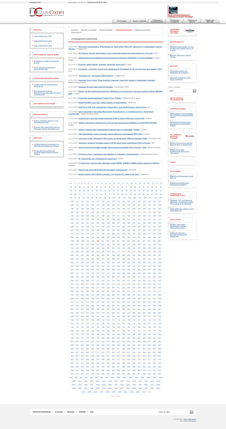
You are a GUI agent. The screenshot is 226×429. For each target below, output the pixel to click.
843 (139, 345)
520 (144, 280)
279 (108, 234)
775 (159, 331)
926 (103, 363)
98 (105, 198)
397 (159, 255)
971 (149, 370)
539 (149, 284)
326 (72, 244)
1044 (104, 388)
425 (118, 262)
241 (98, 226)
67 (161, 190)
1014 (104, 381)
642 (123, 306)
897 (139, 356)
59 (126, 190)
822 (123, 341)
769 (128, 331)
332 (103, 244)
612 (154, 298)
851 (87, 349)
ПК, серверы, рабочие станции (176, 136)
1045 (110, 388)
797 (87, 338)
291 (77, 237)
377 (149, 252)
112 (82, 201)
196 (144, 216)
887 (87, 356)
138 (123, 205)
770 (134, 331)
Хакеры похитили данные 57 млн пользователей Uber (46, 121)
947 (118, 367)
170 (103, 212)
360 (154, 248)
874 (113, 352)
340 (144, 244)
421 (98, 262)
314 (102, 241)
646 (144, 306)
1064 (143, 392)
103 (129, 198)
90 (71, 198)
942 (92, 367)
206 (103, 219)
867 (77, 352)
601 (98, 298)
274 (82, 234)
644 (134, 306)
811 (159, 338)
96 (96, 198)
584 (103, 295)
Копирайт (82, 411)
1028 (97, 385)
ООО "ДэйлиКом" (189, 419)
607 (128, 298)
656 (103, 309)
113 (87, 201)
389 (118, 255)
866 (72, 352)
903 (77, 359)
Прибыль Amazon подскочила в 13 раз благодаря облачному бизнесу (46, 145)
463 (128, 270)
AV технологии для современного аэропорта (97, 159)
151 (98, 208)
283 (128, 234)
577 (159, 291)
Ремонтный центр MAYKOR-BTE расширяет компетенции (102, 170)
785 (118, 334)
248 (134, 226)
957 (77, 370)
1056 (95, 392)
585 (108, 295)
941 (87, 367)
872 (103, 352)
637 (98, 306)
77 (109, 194)
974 (72, 374)
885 (77, 356)
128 (72, 205)
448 (144, 266)
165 (77, 212)
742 (82, 327)
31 (101, 187)
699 (139, 316)
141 (139, 205)
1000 (112, 377)
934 (144, 363)
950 (134, 367)
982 (113, 374)
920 (72, 363)
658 (113, 309)
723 (77, 323)
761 (87, 331)
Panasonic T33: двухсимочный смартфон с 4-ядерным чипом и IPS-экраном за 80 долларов (182, 202)
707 (87, 320)
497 (118, 277)
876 (123, 352)
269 (149, 230)
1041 (85, 388)
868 (82, 352)
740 (72, 327)
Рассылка (70, 411)
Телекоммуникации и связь (46, 78)
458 (103, 270)
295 (98, 237)
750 (123, 327)
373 (128, 252)
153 (108, 208)
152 (103, 208)
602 (103, 298)
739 (159, 323)
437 (87, 266)
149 (87, 208)
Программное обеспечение (46, 55)
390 (123, 255)
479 (118, 273)
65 (152, 190)
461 (118, 270)
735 (139, 323)
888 (92, 356)
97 (101, 198)
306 (154, 237)
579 (77, 295)
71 (84, 194)
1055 (89, 392)
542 (72, 288)
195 (139, 216)
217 (159, 219)
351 (108, 248)
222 (92, 223)
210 (123, 219)
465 (139, 270)
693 (108, 316)
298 (113, 237)
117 (108, 201)
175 (128, 212)
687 (77, 316)
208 (113, 219)
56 (114, 190)
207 (108, 219)
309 (77, 241)
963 (108, 370)
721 (159, 320)
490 (82, 277)
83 (135, 194)
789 (139, 334)
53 (101, 190)
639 (108, 306)
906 (92, 359)
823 (128, 341)
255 (77, 230)
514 (113, 280)
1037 (152, 385)
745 (98, 327)
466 (144, 270)
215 (149, 219)
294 (92, 237)
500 (134, 277)
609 (139, 298)
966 (123, 370)
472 (82, 273)
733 (128, 323)
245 (118, 226)
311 (87, 241)
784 (113, 334)
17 (135, 183)
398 (72, 259)
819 (108, 341)
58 (122, 190)
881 (149, 352)
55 (109, 190)
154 (113, 208)
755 (149, 327)
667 (159, 309)
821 (118, 341)
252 (154, 226)
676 (113, 313)
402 (92, 259)
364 (82, 252)
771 (139, 331)
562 (82, 291)
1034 (134, 385)
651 (77, 309)
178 (144, 212)
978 (92, 374)
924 (92, 363)
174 (123, 212)
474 (92, 273)
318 (123, 241)
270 (154, 230)
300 (123, 237)
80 (122, 194)
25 (75, 187)
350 (103, 248)
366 (92, 252)
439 (98, 266)
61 (135, 190)
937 (159, 363)
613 (159, 298)
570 (123, 291)
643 (128, 306)
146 (72, 208)
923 (87, 363)
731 (118, 323)
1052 (152, 388)
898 (144, 356)
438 (92, 266)
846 (154, 345)
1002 (124, 377)
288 (154, 234)
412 (144, 259)
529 (98, 284)
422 (103, 262)
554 (134, 288)
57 (118, 190)
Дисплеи (174, 66)
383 (87, 255)
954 (154, 367)
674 (103, 313)
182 (72, 216)
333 (108, 244)
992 (70, 377)
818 (103, 341)
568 (113, 291)
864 (154, 349)
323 (149, 241)
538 (144, 284)
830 (72, 345)
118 (113, 201)
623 (118, 302)
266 (134, 230)
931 (128, 363)
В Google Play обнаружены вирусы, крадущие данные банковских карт (47, 128)
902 (72, 359)
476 (103, 273)
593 (149, 295)
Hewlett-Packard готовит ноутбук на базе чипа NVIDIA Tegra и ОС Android (182, 48)
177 (139, 212)
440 (103, 266)
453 (77, 270)
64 (148, 190)
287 (149, 234)
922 (82, 363)
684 (154, 313)
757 (159, 327)
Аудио (173, 162)
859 (128, 349)
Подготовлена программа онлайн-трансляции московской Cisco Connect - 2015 (112, 147)
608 (134, 298)
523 (159, 280)
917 (149, 359)
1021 (146, 381)
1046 (116, 388)
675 (108, 313)
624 (123, 302)
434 (72, 266)
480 (123, 273)
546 (92, 288)
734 (134, 323)
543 (77, 288)
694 (113, 316)
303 (139, 237)
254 (72, 230)
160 (144, 208)
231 (139, 223)
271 (159, 230)
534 (123, 284)
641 (118, 306)
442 (113, 266)
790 (144, 334)
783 (108, 334)
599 (87, 298)
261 (108, 230)
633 (77, 306)
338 (134, 244)
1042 (91, 388)
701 (149, 316)
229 (128, 223)
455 (87, 270)
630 (154, 302)
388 (113, 255)
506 (72, 280)
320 (133, 241)
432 (154, 262)
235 (159, 223)
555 (139, 288)
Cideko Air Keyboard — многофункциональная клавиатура (178, 234)
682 (144, 313)
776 (72, 334)
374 (134, 252)
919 (159, 359)
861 (139, 349)
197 (149, 216)
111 (77, 201)
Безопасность (40, 114)
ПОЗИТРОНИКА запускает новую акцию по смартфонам (102, 103)
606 (123, 298)
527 (87, 284)
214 (144, 219)
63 (143, 190)
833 (87, 345)
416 (72, 262)
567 (108, 291)
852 (92, 349)
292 (82, 237)
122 (134, 201)
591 (139, 295)
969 (139, 370)
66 (156, 190)
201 (77, 219)
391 (128, 255)
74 (97, 194)
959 (87, 370)
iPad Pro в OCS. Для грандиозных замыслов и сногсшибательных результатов (112, 107)
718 (144, 320)
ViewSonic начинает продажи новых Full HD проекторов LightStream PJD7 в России (114, 143)
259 (98, 230)
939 (77, 367)
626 (134, 302)
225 (108, 223)
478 (113, 273)
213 (139, 219)
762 (92, 331)
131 (87, 205)
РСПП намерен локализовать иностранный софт (45, 68)
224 (103, 223)
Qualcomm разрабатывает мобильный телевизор (179, 183)
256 (82, 230)
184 (82, 216)
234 (154, 223)
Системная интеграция (44, 104)
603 (108, 298)
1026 (85, 385)
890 (103, 356)
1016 (116, 381)
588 (123, 295)
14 (123, 183)
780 (92, 334)
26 (79, 187)
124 (144, 201)
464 (134, 270)
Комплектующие (177, 109)
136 (113, 205)
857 (118, 349)
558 (154, 288)
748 (113, 327)
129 (77, 205)
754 (144, 327)
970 (144, 370)
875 (118, 352)
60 (131, 190)
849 (77, 349)
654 (92, 309)
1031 (116, 385)
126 (154, 201)
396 (154, 255)
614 (72, 302)
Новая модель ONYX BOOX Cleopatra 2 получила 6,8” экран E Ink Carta (108, 174)
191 (118, 216)
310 (82, 241)
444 (123, 266)
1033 (128, 385)
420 (92, 262)
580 (82, 295)
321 (138, 241)
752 (134, 327)
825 (139, 341)
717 (139, 320)
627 (139, 302)
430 (144, 262)
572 (134, 291)
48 (79, 190)
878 (134, 352)
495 (108, 277)
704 (72, 320)
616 (82, 302)
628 (144, 302)
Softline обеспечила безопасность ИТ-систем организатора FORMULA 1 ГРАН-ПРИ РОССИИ (117, 123)
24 (71, 187)
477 (108, 273)
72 (88, 194)
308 (72, 241)
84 (139, 194)
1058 (107, 392)
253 (159, 226)
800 (103, 338)
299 (118, 237)
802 (113, 338)
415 (159, 259)
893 (118, 356)
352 (113, 248)
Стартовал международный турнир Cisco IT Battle (99, 98)
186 (92, 216)
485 (149, 273)
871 (98, 352)
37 (126, 187)
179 (149, 212)
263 (118, 230)
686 (72, 316)
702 (154, 316)
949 (128, 367)
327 (77, 244)
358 (144, 248)
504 (154, 277)
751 (128, 327)
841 (128, 345)
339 (139, 244)
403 (98, 259)
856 (113, 349)
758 (72, 331)
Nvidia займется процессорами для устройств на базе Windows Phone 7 (181, 115)
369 (108, 252)
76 (105, 194)
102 (124, 198)
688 (82, 316)
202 (82, 219)
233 (149, 223)
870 (92, 352)
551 (118, 288)
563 (87, 291)
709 (98, 320)
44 (156, 187)
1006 (148, 377)
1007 (154, 377)
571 (128, 291)
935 (149, 363)
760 (82, 331)
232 (144, 223)
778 (82, 334)
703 (159, 316)
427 (128, 262)
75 (101, 194)
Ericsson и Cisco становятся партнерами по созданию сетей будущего (108, 154)
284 (134, 234)
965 (118, 370)
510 (92, 280)
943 (98, 367)
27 (84, 187)
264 (123, 230)
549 (108, 288)
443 (118, 266)
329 (87, 244)
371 (118, 252)
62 (139, 190)
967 (128, 370)
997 (96, 377)
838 (113, 345)
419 (87, 262)
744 (92, 327)
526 (82, 284)
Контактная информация (42, 411)
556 (144, 288)
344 (72, 248)
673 (98, 313)
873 (108, 352)
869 (87, 352)
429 (139, 262)
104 (134, 198)
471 (77, 273)
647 (149, 306)
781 (98, 334)
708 (92, 320)
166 (82, 212)
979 (98, 374)
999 (107, 377)
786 (123, 334)
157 (128, 208)
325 (159, 241)
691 (98, 316)
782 (103, 334)
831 (77, 345)
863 (149, 349)
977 (87, 374)
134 (103, 205)
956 (72, 370)
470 (72, 273)
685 (159, 313)
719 (149, 320)
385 (98, 255)
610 (144, 298)
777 (77, 334)
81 (126, 194)
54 (105, 190)
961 (98, 370)
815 (87, 341)
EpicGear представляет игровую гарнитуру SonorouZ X (102, 65)
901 (159, 356)
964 (113, 370)
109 (160, 198)
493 (98, 277)
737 (149, 323)
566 (103, 291)
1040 (79, 388)
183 (77, 216)
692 (103, 316)
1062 (131, 392)
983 (118, 374)
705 (77, 320)
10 (106, 183)
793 (159, 334)
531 (108, 284)
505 (159, 277)
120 (123, 201)
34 (114, 187)
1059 (113, 392)
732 (123, 323)
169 (98, 212)
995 (86, 377)
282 (123, 234)
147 (77, 208)
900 (154, 356)
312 (93, 241)
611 (149, 298)
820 (113, 341)
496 (113, 277)
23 (161, 183)
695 (118, 316)
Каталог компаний (139, 21)
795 (77, 338)
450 (154, 266)
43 (152, 187)
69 (75, 194)
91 (75, 198)
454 (82, 270)
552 (123, 288)
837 (108, 345)
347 (87, 248)
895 (128, 356)
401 (87, 259)
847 (159, 345)
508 (82, 280)
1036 (146, 385)
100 (114, 198)
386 (103, 255)
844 (144, 345)
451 (159, 266)
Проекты (38, 30)
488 (72, 277)
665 (149, 309)
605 (118, 298)
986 (134, 374)
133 (98, 205)
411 (139, 259)
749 (118, 327)
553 (128, 288)
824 (134, 341)
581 (87, 295)
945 (108, 367)
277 (98, 234)
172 (113, 212)
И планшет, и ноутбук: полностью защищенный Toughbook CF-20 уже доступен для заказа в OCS (120, 69)
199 (159, 216)
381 (77, 255)
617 (87, 302)
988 (144, 374)
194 (134, 216)
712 (113, 320)
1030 (110, 385)
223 (98, 223)
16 (131, 183)
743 (87, 327)
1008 (160, 377)
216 (154, 219)
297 (108, 237)
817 (98, 341)
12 (114, 183)
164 (72, 212)
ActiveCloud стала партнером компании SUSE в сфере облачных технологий (111, 118)
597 (77, 298)
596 (72, 298)
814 (82, 341)
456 (92, 270)
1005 (142, 377)
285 (139, 234)
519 (139, 280)
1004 (136, 377)
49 (84, 190)
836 (103, 345)
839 (118, 345)
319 (128, 241)
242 (103, 226)
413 (149, 259)
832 (82, 345)
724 (82, 323)
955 (159, 367)
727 (98, 323)
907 (98, 359)
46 (71, 190)
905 (87, 359)
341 (149, 244)
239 (87, 226)
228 (123, 223)
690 (92, 316)
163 (159, 208)
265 (128, 230)
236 (72, 226)
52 (97, 190)
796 (82, 338)
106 (145, 198)
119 (118, 201)
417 (77, 262)
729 (108, 323)
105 (140, 198)
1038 (158, 385)
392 (134, 255)
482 (134, 273)
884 (72, 356)
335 (118, 244)
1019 (134, 381)
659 (118, 309)
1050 (140, 388)
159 (139, 208)
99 (109, 198)
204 (92, 219)
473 (87, 273)
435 (77, 266)
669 (77, 313)
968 (134, 370)
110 (72, 201)
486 (154, 273)
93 (84, 198)
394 (144, 255)
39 (135, 187)
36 (122, 187)
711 (108, 320)
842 (134, 345)
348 (92, 248)
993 (76, 377)
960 (92, 370)
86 (148, 194)
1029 (104, 385)
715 (128, 320)
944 (103, 367)
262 (113, 230)
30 (97, 187)
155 (118, 208)
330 (92, 244)
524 (72, 284)
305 (149, 237)
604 (113, 298)
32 (105, 187)
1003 (130, 377)
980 (103, 374)
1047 (122, 388)
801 (108, 338)
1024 (73, 385)
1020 (140, 381)
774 (154, 331)
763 (98, 331)
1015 (110, 381)
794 (72, 338)
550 (113, 288)
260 (103, 230)
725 (87, 323)
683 (149, 313)
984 (123, 374)
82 (131, 194)
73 (92, 194)
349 (98, 248)
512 (103, 280)
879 (139, 352)
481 (128, 273)
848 (72, 349)
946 (113, 367)
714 (123, 320)
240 (92, 226)
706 (82, 320)
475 (98, 273)
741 (77, 327)
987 (139, 374)
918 (154, 359)
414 (154, 259)
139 (128, 205)
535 (128, 284)
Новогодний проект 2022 (43, 36)
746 (103, 327)
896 (134, 356)
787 (128, 334)
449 (149, 266)
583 (98, 295)
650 (72, 309)
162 (154, 208)
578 (72, 295)
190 (113, 216)
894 (123, 356)
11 (110, 183)
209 (118, 219)
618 (92, 302)
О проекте (59, 411)
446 (134, 266)
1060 (119, 392)
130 (82, 205)
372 (123, 252)
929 (118, 363)
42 (148, 187)
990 (154, 374)
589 (128, 295)
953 (149, 367)
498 (123, 277)
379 (159, 252)
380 (72, 255)
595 (159, 295)
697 (128, 316)
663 (139, 309)
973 (159, 370)
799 (98, 338)
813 (77, 341)
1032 (122, 385)
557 (149, 288)
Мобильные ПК (176, 42)
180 (154, 212)
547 (98, 288)
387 (108, 255)
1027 (91, 385)
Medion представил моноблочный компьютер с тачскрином (180, 151)
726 (92, 323)
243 (108, 226)
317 (118, 241)
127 (159, 201)
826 (144, 341)
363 (77, 252)
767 (118, 331)
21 (153, 183)
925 (98, 363)
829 (159, 341)
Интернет (38, 138)
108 (155, 198)
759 (77, 331)
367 (98, 252)
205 (98, 219)
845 (149, 345)
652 (82, 309)
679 (128, 313)
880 (144, 352)
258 (92, 230)
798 (92, 338)
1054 (83, 392)
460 (113, 270)
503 (149, 277)
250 (144, 226)
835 (98, 345)
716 (134, 320)
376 (144, 252)
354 (123, 248)
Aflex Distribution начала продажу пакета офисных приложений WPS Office (110, 134)
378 (154, 252)
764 (103, 331)
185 (87, 216)
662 (134, 309)
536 (134, 284)
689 (87, 316)
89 (161, 194)
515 (118, 280)
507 (77, 280)
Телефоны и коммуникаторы (177, 194)
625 (128, 302)
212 (134, 219)
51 (92, 190)
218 (72, 223)
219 (77, 223)
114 (92, 201)
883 (159, 352)
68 (71, 194)
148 (82, 208)
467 (149, 270)
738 (154, 323)
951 (139, 367)
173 (118, 212)
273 (77, 234)
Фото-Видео (175, 171)
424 (113, 262)
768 (123, 331)
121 (128, 201)
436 (82, 266)
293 (87, 237)
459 (108, 270)
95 (92, 198)
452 (72, 270)
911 (118, 359)
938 (72, 367)
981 (108, 374)
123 (139, 201)
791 (149, 334)
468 (154, 270)
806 (134, 338)
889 (98, 356)
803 (118, 338)
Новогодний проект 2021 (43, 41)
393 (139, 255)
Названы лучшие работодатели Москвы (95, 87)
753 (139, 327)
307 (159, 237)
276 (92, 234)
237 (77, 226)
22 (157, 183)
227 (118, 223)
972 (154, 370)
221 (87, 223)
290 (72, 237)
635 (87, 306)
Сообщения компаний (84, 39)
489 (77, 277)
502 (144, 277)
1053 (158, 388)
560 (72, 291)
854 (103, 349)
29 (92, 187)
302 (134, 237)
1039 (73, 388)
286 (144, 234)
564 (92, 291)
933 (139, 363)
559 (159, 288)
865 (159, 349)
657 (108, 309)
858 (123, 349)
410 (134, 259)
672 (92, 313)
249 (139, 226)
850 (82, 349)
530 (103, 284)
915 (139, 359)
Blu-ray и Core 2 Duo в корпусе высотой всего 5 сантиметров (181, 143)
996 (91, 377)
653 (87, 309)
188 (103, 216)
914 (134, 359)
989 (149, 374)
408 (123, 259)
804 (123, 338)
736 (144, 323)
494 (103, 277)
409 (128, 259)
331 (98, 244)
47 (75, 190)
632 (72, 306)
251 (149, 226)
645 (139, 306)
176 (134, 212)
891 (108, 356)
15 (127, 183)
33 (109, 187)
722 (72, 323)
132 (92, 205)
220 (82, 223)
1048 (128, 388)
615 (77, 302)
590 (134, 295)
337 (128, 244)
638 (103, 306)
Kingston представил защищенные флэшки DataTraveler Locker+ (178, 226)
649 (159, 306)
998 (101, 377)
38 (131, 187)
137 (118, 205)
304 (144, 237)
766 (113, 331)
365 (87, 252)
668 (72, 313)
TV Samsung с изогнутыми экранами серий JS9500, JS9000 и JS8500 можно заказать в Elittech (118, 163)
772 (144, 331)
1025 (79, 385)
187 (98, 216)
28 (88, 187)
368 (103, 252)
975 (77, 374)
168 (92, 212)
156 (123, 208)
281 (118, 234)
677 (118, 313)
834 (92, 345)
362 (72, 252)
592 (144, 295)
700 (144, 316)
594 (154, 295)
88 (156, 194)
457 (98, 270)
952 (144, 367)
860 (134, 349)
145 (159, 205)
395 (149, 255)
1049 (134, 388)
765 (108, 331)
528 (92, 284)
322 (144, 241)
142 (144, 205)
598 (82, 298)
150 (92, 208)
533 (118, 284)
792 (154, 334)
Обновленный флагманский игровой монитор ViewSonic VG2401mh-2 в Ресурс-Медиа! (115, 58)
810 (154, 338)
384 (92, 255)
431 (149, 262)
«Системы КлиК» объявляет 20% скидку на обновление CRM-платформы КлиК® (113, 139)
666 (154, 309)
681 (139, 313)
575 (149, 291)
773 (149, 331)
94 (88, 198)
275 (87, 234)
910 (113, 359)
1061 (125, 392)
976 (82, 374)
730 (113, 323)
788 (134, 334)
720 (154, 320)
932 (134, 363)
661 (128, 309)
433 (159, 262)
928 (113, 363)
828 (154, 341)
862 (144, 349)
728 (103, 323)
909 (108, 359)
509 (87, 280)
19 (144, 183)
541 (159, 284)
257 (87, 230)
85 (143, 194)
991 (159, 374)
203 (87, 219)
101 (119, 198)
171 (108, 212)
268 (144, 230)
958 (82, 370)
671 (87, 313)
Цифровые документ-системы (175, 31)
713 (118, 320)
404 (103, 259)
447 (139, 266)
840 (123, 345)
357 (139, 248)
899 (149, 356)
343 (159, 244)
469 (159, 270)
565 (98, 291)
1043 (97, 388)
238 (82, 226)
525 (77, 284)
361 (159, 248)
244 (113, 226)
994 (81, 377)
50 (88, 190)
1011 (85, 381)
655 (98, 309)
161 (149, 208)
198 (154, 216)
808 (144, 338)
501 (139, 277)
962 (103, 370)
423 (108, 262)
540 (154, 284)
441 (108, 266)
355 (128, 248)
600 (92, 298)
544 (82, 288)
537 (139, 284)
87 (152, 194)
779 (87, 334)
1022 (152, 381)
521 (149, 280)
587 (118, 295)
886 (82, 356)
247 (128, 226)
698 (134, 316)
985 (128, 374)
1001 (118, 377)
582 (92, 295)
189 (108, 216)
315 (108, 241)
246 (123, 226)
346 (82, 248)
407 (118, 259)
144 (154, 205)
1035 (140, 385)
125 (149, 201)
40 (139, 187)
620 (103, 302)
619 (98, 302)
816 (92, 341)
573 (139, 291)
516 (123, 280)
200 (72, 219)
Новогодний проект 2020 (43, 45)
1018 (128, 381)
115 (98, 201)
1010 (79, 381)
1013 (97, 381)
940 (82, 367)
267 (139, 230)
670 (82, 313)
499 (128, 277)
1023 (158, 381)
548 (103, 288)
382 (82, 255)
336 (123, 244)
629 (149, 302)
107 (150, 198)
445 (128, 266)
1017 (122, 381)
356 (134, 248)
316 (113, 241)
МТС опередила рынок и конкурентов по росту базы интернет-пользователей (47, 92)
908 (103, 359)
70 (79, 194)
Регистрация (122, 21)
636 (92, 306)
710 (103, 320)
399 (77, 259)
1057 (101, 392)
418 (82, 262)
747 (108, 327)
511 (98, 280)
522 (154, 280)
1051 (146, 388)
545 (87, 288)
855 (108, 349)
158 (134, 208)
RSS (92, 411)
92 (79, 198)
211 (128, 219)
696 (123, 316)
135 (108, 205)
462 (123, 270)
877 (128, 352)
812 (72, 341)
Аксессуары (175, 220)
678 (123, 313)
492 (92, 277)
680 (134, 313)
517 (128, 280)
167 (87, 212)
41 (143, 187)
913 (128, 359)
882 (154, 352)
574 (144, 291)
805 (128, 338)
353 (118, 248)
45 (161, 187)
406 (113, 259)
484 (144, 273)
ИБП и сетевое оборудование (176, 99)
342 (154, 244)
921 (77, 363)
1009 (73, 381)
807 (139, 338)
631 (159, 302)
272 (72, 234)
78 (114, 194)
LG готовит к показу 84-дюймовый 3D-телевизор (179, 71)
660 (123, 309)
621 (108, 302)
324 (154, 241)
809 (149, 338)
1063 (137, 392)
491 (87, 277)
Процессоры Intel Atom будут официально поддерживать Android (180, 123)
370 (113, 252)
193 (128, 216)
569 (118, 291)
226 (113, 223)
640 (113, 306)
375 (139, 252)
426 (123, 262)
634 (82, 306)
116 (103, 201)
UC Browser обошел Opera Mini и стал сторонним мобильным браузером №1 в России (115, 53)
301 (128, 237)
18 (140, 183)
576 (154, 291)
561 (77, 291)
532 (113, 284)
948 (123, 367)
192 (123, 216)
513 (108, 280)
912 (123, 359)
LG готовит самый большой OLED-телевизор (180, 78)
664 (144, 309)
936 (154, 363)
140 (134, 205)
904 (82, 359)
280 (113, 234)
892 (113, 356)
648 (154, 306)
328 (82, 244)
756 (154, 327)
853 (98, 349)
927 (108, 363)
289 (159, 234)
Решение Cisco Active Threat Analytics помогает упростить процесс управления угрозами (116, 80)
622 (113, 302)
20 (148, 183)
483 (139, 273)
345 (77, 248)
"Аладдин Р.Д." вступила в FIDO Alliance (95, 76)
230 (134, 223)
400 (82, 259)
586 (113, 295)
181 (159, 212)
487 (159, 273)
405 (108, 259)
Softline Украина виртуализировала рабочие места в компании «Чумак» (109, 130)
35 (118, 187)
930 (123, 363)
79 (118, 194)
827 (149, 341)
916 (144, 359)
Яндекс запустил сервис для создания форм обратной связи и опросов (46, 152)
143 (149, 205)
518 (134, 280)
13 (118, 183)
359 (149, 248)
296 (103, 237)
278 (103, 234)
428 (134, 262)
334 (113, 244)
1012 (91, 381)
